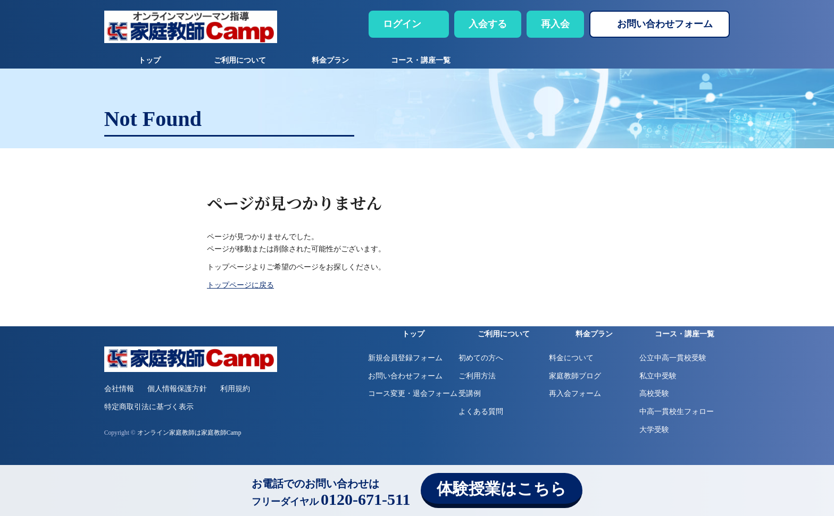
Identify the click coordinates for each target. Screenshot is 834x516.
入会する (488, 24)
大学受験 (654, 430)
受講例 (469, 393)
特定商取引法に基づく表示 (149, 407)
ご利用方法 (477, 376)
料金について (571, 358)
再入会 (555, 24)
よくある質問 (480, 412)
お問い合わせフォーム (665, 24)
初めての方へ (480, 358)
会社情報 (119, 389)
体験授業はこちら (501, 488)
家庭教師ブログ (575, 376)
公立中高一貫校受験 (672, 358)
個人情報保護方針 (177, 389)
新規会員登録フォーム (405, 358)
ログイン (402, 24)
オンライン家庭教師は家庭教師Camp (189, 432)
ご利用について (240, 60)
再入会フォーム (575, 393)
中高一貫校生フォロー (676, 412)
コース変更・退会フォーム (412, 393)
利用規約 (235, 389)
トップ (149, 60)
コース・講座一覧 (421, 60)
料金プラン (330, 60)
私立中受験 (658, 376)
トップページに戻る (240, 285)
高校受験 (654, 393)
